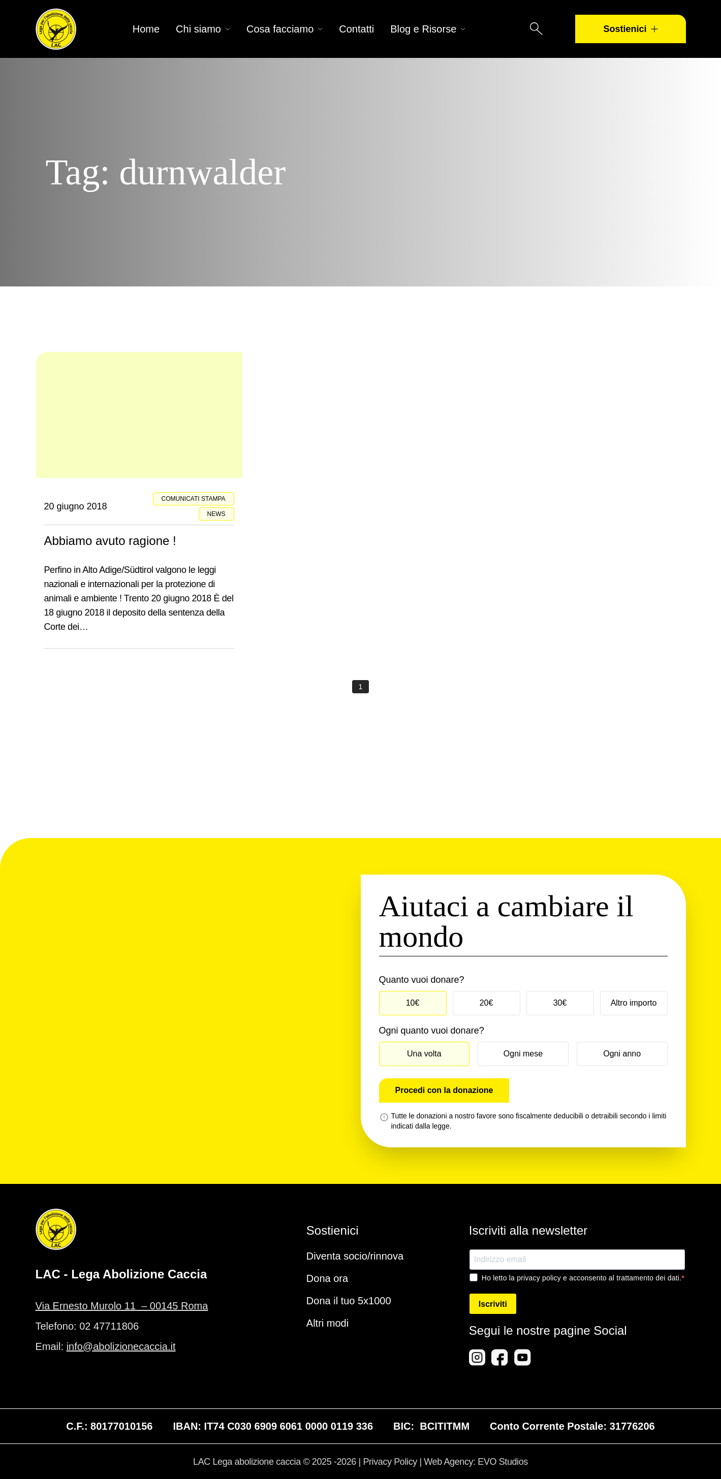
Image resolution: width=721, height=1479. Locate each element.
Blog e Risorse (427, 29)
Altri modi (327, 1323)
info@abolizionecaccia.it (121, 1346)
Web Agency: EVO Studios (476, 1462)
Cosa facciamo (284, 29)
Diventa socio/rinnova (354, 1256)
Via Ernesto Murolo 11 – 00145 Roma (122, 1305)
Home (146, 29)
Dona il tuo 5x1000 (348, 1300)
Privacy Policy (390, 1462)
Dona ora (327, 1278)
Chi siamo (203, 29)
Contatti (356, 29)
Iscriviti (493, 1304)
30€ (560, 1003)
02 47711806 (109, 1326)
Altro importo (634, 1003)
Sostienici (630, 29)
